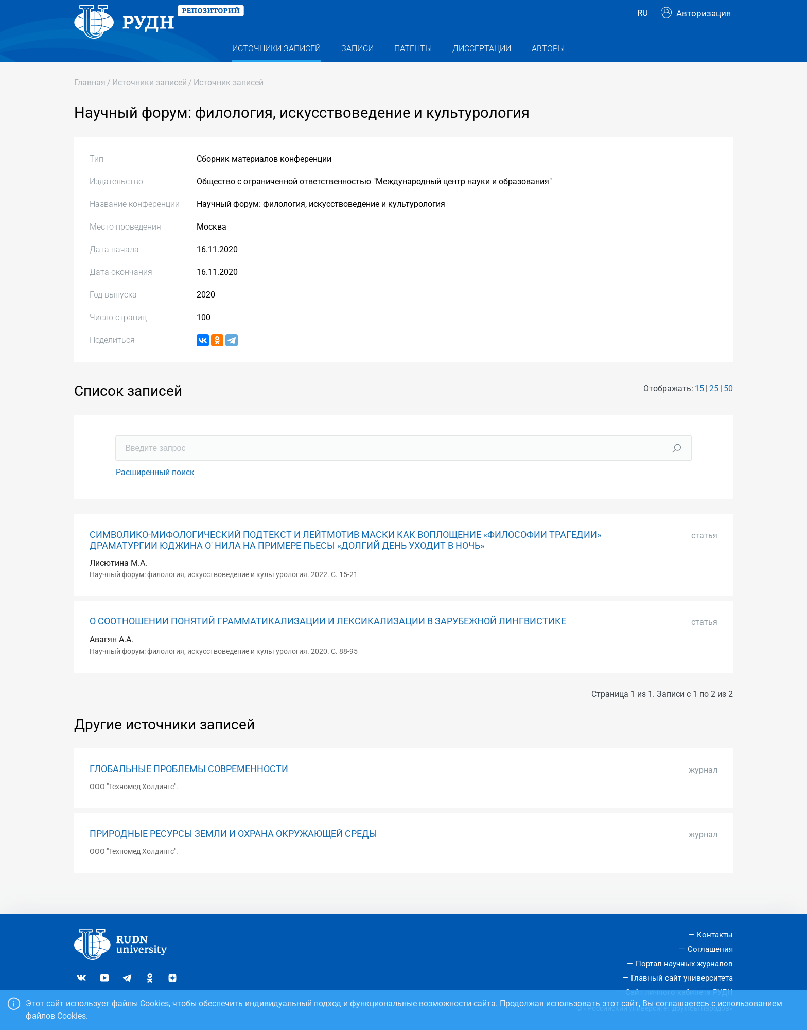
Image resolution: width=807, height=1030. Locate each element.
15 (699, 409)
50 (728, 409)
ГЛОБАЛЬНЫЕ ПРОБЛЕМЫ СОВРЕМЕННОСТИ (189, 789)
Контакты (715, 935)
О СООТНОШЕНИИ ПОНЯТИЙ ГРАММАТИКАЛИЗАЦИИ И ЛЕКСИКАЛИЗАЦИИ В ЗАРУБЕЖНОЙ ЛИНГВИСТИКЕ (328, 642)
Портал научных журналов (684, 963)
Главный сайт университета (682, 978)
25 (713, 409)
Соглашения (710, 949)
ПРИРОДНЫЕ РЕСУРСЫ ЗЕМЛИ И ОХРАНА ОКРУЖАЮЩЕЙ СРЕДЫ (233, 854)
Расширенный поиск (155, 493)
